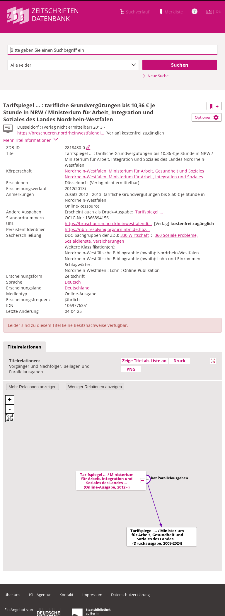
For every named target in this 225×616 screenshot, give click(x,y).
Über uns (12, 594)
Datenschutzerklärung (130, 594)
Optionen (207, 117)
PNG (131, 369)
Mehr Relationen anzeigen (32, 386)
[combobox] (73, 65)
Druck (179, 360)
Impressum (92, 594)
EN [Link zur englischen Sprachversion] (209, 11)
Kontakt (66, 594)
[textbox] (112, 50)
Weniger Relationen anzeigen (95, 386)
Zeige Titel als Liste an (144, 360)
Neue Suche (155, 75)
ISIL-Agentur (40, 594)
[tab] (24, 347)
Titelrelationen (24, 347)
